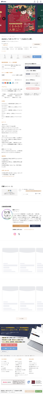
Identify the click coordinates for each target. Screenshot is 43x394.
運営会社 (30, 369)
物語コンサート (16, 209)
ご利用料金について (18, 364)
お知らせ (30, 371)
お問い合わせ (31, 373)
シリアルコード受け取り (5, 371)
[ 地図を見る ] (5, 45)
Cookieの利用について (33, 364)
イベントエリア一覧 (4, 364)
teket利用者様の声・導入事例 (20, 369)
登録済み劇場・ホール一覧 (19, 373)
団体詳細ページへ (35, 225)
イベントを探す (3, 361)
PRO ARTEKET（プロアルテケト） (7, 369)
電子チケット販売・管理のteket (5, 355)
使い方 (2, 366)
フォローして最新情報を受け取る (21, 225)
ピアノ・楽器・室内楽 (11, 36)
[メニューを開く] (41, 1)
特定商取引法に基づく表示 (33, 368)
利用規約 (30, 361)
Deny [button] (34, 388)
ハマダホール (12, 392)
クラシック (4, 36)
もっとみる (4, 51)
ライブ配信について (18, 368)
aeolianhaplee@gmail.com (8, 176)
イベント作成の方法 (18, 363)
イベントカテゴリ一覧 (5, 363)
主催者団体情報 (37, 44)
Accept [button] (39, 388)
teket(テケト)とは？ (18, 361)
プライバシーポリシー (33, 363)
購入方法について (19, 79)
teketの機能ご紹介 (18, 366)
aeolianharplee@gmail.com (29, 229)
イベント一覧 (13, 355)
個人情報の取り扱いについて (34, 366)
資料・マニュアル (18, 371)
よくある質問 (3, 368)
